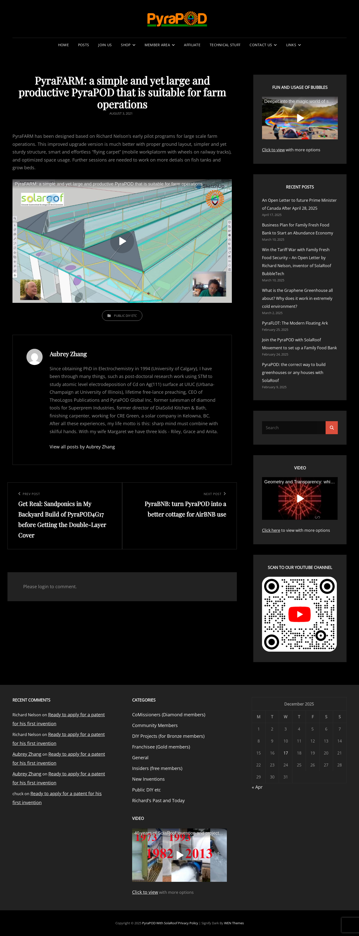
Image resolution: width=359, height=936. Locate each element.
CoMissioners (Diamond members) (168, 715)
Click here (271, 530)
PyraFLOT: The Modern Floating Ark (295, 323)
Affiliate (192, 44)
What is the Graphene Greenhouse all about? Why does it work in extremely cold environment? (297, 298)
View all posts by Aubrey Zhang (82, 447)
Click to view (273, 150)
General (140, 757)
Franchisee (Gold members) (161, 747)
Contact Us (261, 44)
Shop (125, 44)
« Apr (257, 787)
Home (63, 44)
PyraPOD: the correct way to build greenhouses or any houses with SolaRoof (294, 372)
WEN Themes (234, 923)
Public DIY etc (125, 315)
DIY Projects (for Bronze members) (168, 736)
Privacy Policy (188, 923)
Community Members (155, 725)
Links (291, 44)
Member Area (157, 44)
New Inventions (148, 779)
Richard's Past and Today (158, 800)
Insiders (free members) (157, 768)
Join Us (105, 44)
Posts (83, 44)
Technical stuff (225, 44)
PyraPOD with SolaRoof (159, 923)
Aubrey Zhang (26, 754)
